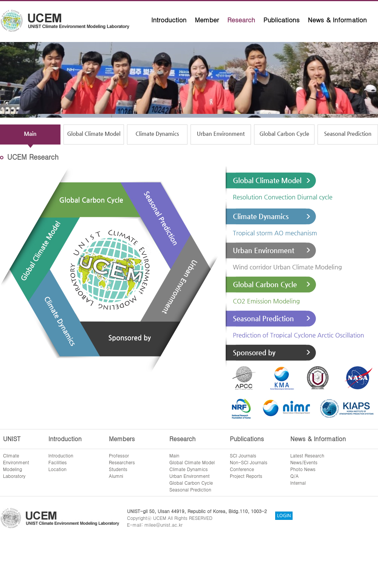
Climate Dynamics (188, 469)
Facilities (57, 462)
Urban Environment (189, 476)
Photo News (303, 469)
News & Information (337, 19)
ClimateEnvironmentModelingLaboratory (16, 465)
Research (241, 19)
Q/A (294, 476)
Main (174, 455)
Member (207, 19)
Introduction (168, 19)
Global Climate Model (192, 462)
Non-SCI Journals (248, 462)
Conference (242, 469)
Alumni (116, 476)
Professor (119, 455)
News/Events (304, 462)
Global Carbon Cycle (191, 482)
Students (118, 469)
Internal (298, 482)
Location (57, 469)
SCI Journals (243, 455)
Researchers (122, 462)
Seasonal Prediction (190, 489)
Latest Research (307, 455)
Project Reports (246, 476)
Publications (281, 19)
